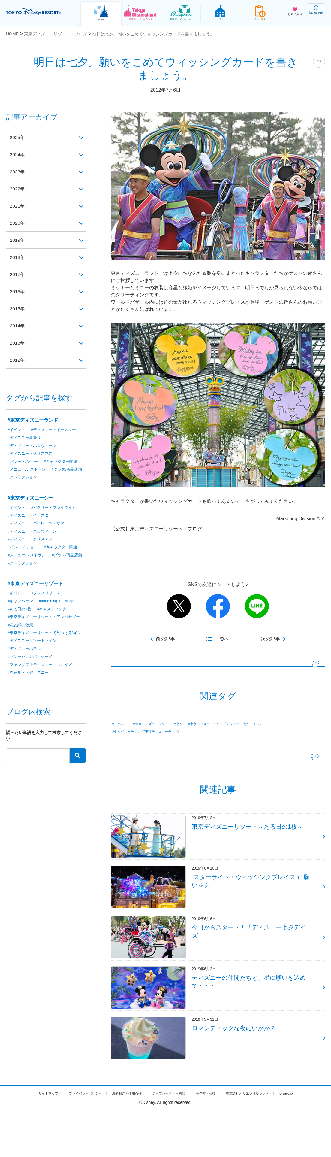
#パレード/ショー (24, 462)
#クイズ (69, 680)
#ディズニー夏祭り (26, 437)
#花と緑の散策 (21, 633)
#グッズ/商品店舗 (24, 478)
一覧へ (222, 639)
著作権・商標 (227, 1133)
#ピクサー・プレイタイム (56, 508)
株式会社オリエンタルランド (278, 1133)
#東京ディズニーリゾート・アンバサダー (44, 622)
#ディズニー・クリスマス (32, 453)
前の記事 (165, 639)
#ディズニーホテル (26, 664)
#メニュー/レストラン (28, 470)
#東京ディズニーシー (30, 498)
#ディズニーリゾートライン (34, 656)
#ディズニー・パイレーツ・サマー (40, 524)
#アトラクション (62, 478)
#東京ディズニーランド (159, 723)
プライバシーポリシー (83, 1133)
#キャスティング (55, 611)
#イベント (121, 723)
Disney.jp (165, 1139)
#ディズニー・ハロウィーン (34, 445)
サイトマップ (38, 1133)
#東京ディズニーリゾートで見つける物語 (44, 645)
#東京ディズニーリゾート (35, 585)
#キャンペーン (21, 603)
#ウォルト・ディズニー (30, 688)
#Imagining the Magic (61, 603)
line (257, 606)
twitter (179, 606)
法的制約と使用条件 (133, 1133)
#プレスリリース (48, 595)
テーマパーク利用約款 (183, 1133)
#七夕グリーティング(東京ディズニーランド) (154, 732)
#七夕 (192, 723)
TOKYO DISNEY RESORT (39, 12)
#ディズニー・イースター (56, 429)
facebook (218, 606)
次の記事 (270, 639)
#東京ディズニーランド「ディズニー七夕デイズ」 (251, 723)
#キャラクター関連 (64, 462)
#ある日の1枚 (20, 611)
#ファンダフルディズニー (32, 680)
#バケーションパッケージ (32, 672)
